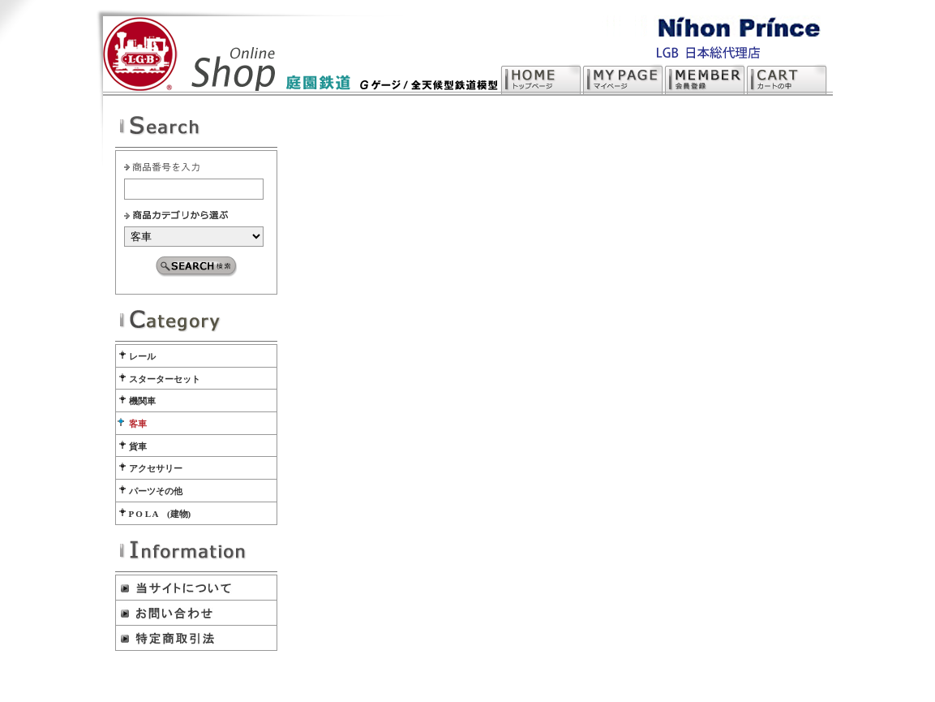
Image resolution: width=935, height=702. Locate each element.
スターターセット (164, 379)
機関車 (142, 401)
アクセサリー (155, 468)
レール (142, 356)
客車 (138, 424)
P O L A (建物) (160, 514)
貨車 (138, 446)
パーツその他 (155, 491)
